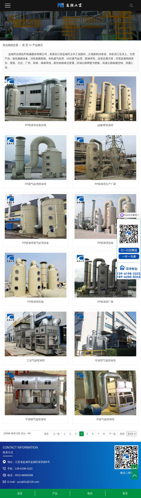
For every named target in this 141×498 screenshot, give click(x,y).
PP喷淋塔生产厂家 (105, 183)
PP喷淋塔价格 (36, 301)
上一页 (56, 434)
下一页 (112, 434)
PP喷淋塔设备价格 (35, 125)
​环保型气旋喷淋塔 (105, 360)
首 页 (25, 45)
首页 (46, 434)
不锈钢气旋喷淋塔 (35, 419)
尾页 (122, 434)
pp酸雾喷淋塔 (105, 125)
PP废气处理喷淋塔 (35, 183)
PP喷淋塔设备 (105, 242)
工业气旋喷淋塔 (36, 360)
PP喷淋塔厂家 (105, 301)
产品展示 (37, 45)
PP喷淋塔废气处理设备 (35, 242)
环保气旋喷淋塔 (105, 419)
